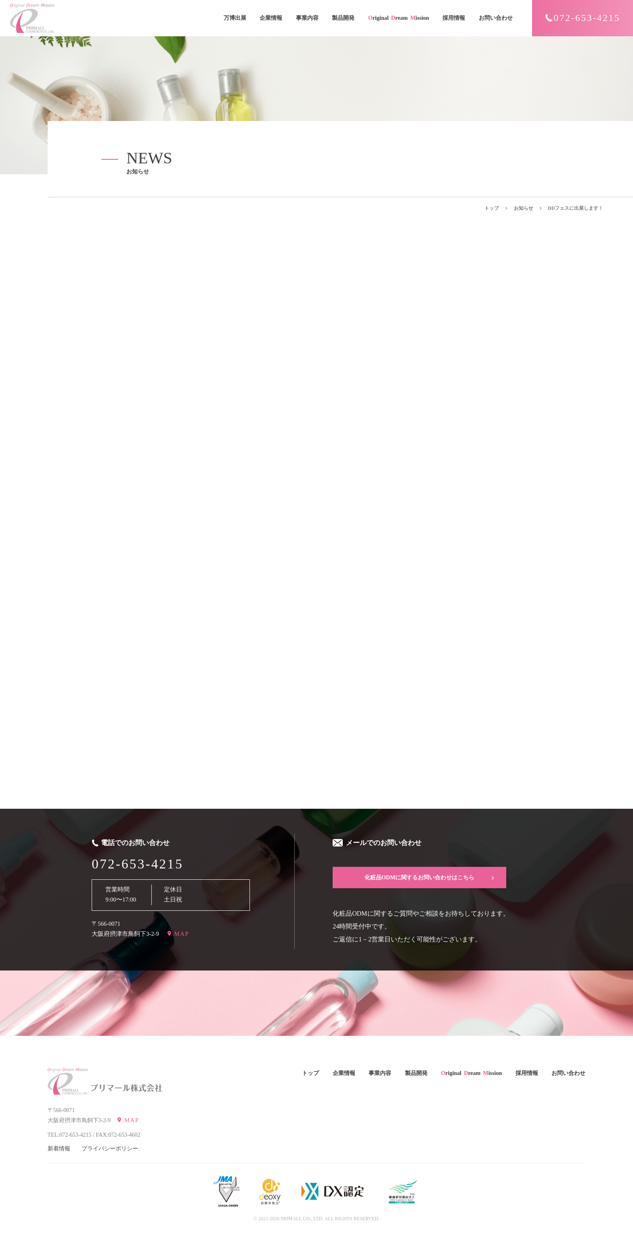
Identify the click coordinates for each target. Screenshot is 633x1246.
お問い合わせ (496, 18)
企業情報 (271, 18)
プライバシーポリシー (110, 1149)
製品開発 (343, 18)
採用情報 (453, 18)
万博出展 (235, 18)
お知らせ (523, 208)
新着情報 (59, 1149)
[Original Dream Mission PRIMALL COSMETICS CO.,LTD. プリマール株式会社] (68, 1081)
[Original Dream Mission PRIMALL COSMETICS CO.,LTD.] (32, 18)
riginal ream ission (398, 18)
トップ (491, 208)
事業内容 (307, 18)
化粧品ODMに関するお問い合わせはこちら (419, 877)
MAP (181, 934)
